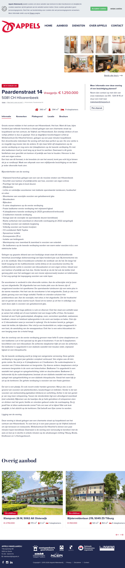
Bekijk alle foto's (111, 75)
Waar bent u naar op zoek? (15, 102)
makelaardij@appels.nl (100, 102)
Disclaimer (77, 562)
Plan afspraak (97, 108)
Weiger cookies (116, 9)
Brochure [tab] (63, 116)
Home (3, 102)
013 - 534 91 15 (8, 554)
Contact (86, 562)
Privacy (32, 13)
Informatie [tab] (6, 116)
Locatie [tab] (51, 116)
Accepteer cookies (99, 9)
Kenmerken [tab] (21, 116)
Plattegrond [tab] (37, 116)
